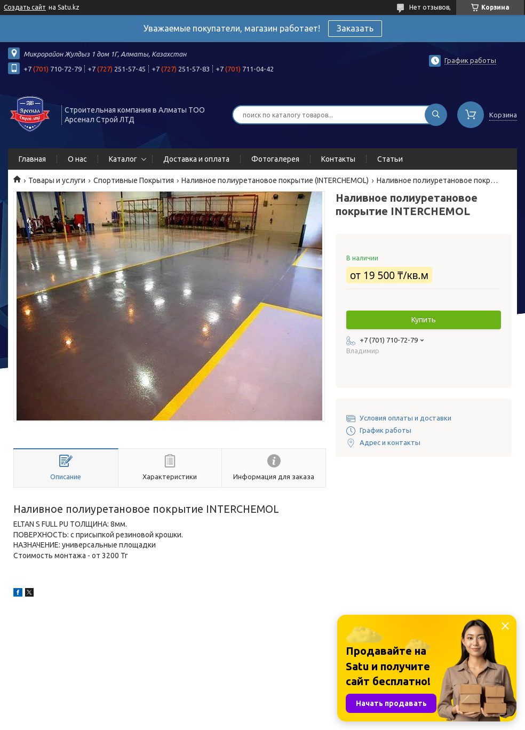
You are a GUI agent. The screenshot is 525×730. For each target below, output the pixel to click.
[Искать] (436, 115)
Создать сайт (25, 7)
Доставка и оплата (196, 159)
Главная (32, 159)
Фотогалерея (275, 159)
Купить (423, 319)
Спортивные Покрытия (133, 180)
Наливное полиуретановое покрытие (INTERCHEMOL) (275, 180)
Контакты (338, 159)
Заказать (355, 28)
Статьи (390, 159)
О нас (77, 159)
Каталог (123, 159)
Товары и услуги (56, 180)
